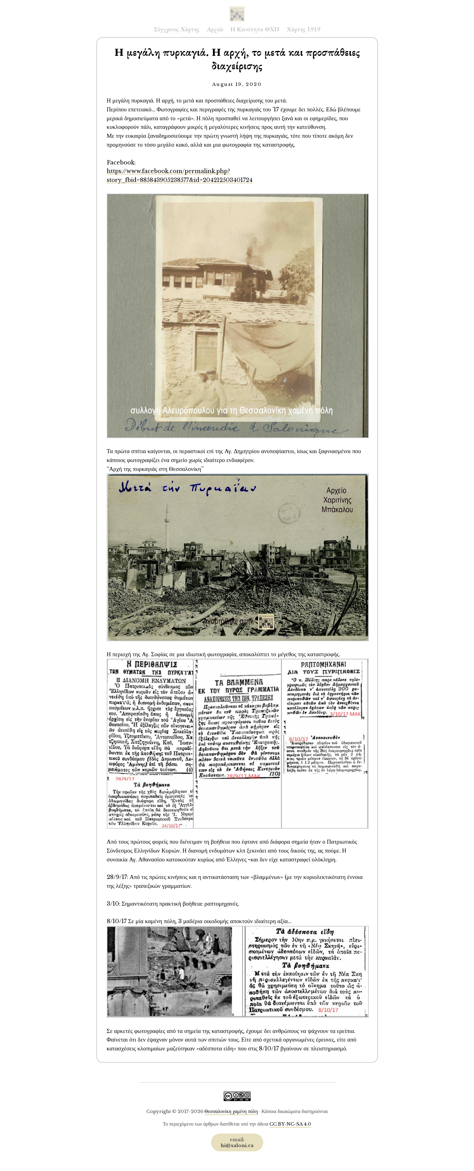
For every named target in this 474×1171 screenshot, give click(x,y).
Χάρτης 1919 (304, 29)
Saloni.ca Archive (237, 8)
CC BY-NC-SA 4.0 (290, 1124)
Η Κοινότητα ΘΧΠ (254, 29)
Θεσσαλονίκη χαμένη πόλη (231, 1111)
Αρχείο (215, 29)
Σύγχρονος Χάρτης (176, 29)
